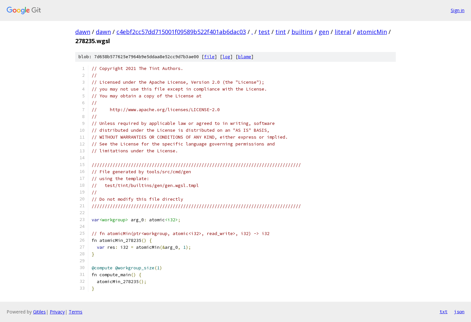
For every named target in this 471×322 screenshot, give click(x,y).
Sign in (457, 10)
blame (244, 56)
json (459, 311)
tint (280, 32)
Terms (75, 312)
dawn (82, 32)
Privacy (57, 312)
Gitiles (39, 312)
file (209, 56)
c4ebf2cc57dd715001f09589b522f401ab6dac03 (181, 32)
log (226, 56)
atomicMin (372, 32)
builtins (302, 32)
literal (343, 32)
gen (324, 32)
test (264, 32)
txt (443, 311)
